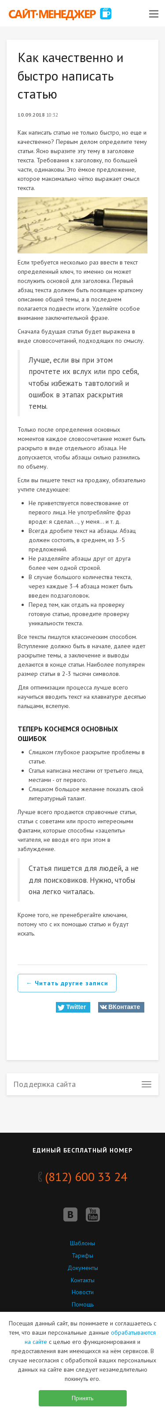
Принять (82, 1398)
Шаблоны (82, 1243)
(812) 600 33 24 (82, 1176)
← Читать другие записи (67, 983)
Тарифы (82, 1255)
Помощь (83, 1304)
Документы (82, 1268)
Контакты (83, 1280)
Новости (83, 1292)
